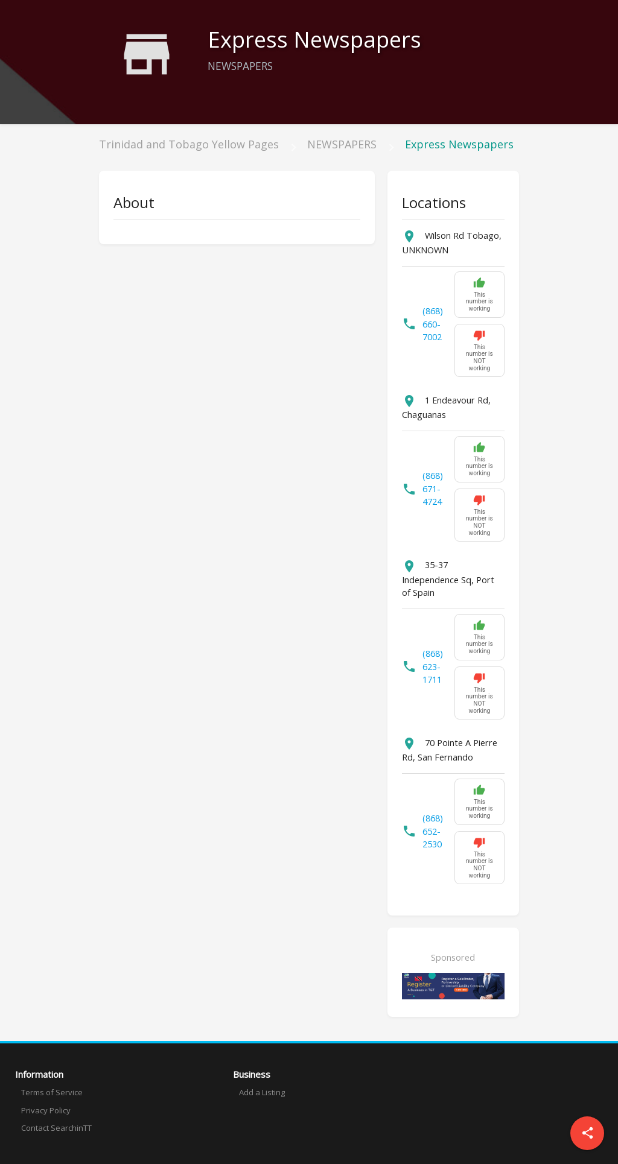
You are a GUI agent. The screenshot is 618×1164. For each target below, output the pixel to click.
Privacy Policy (46, 1110)
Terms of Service (52, 1092)
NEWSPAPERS (342, 144)
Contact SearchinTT (56, 1127)
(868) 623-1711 (432, 667)
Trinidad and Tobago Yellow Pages (189, 144)
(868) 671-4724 (432, 489)
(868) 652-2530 (432, 831)
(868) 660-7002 (432, 324)
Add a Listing (262, 1092)
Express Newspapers (459, 144)
